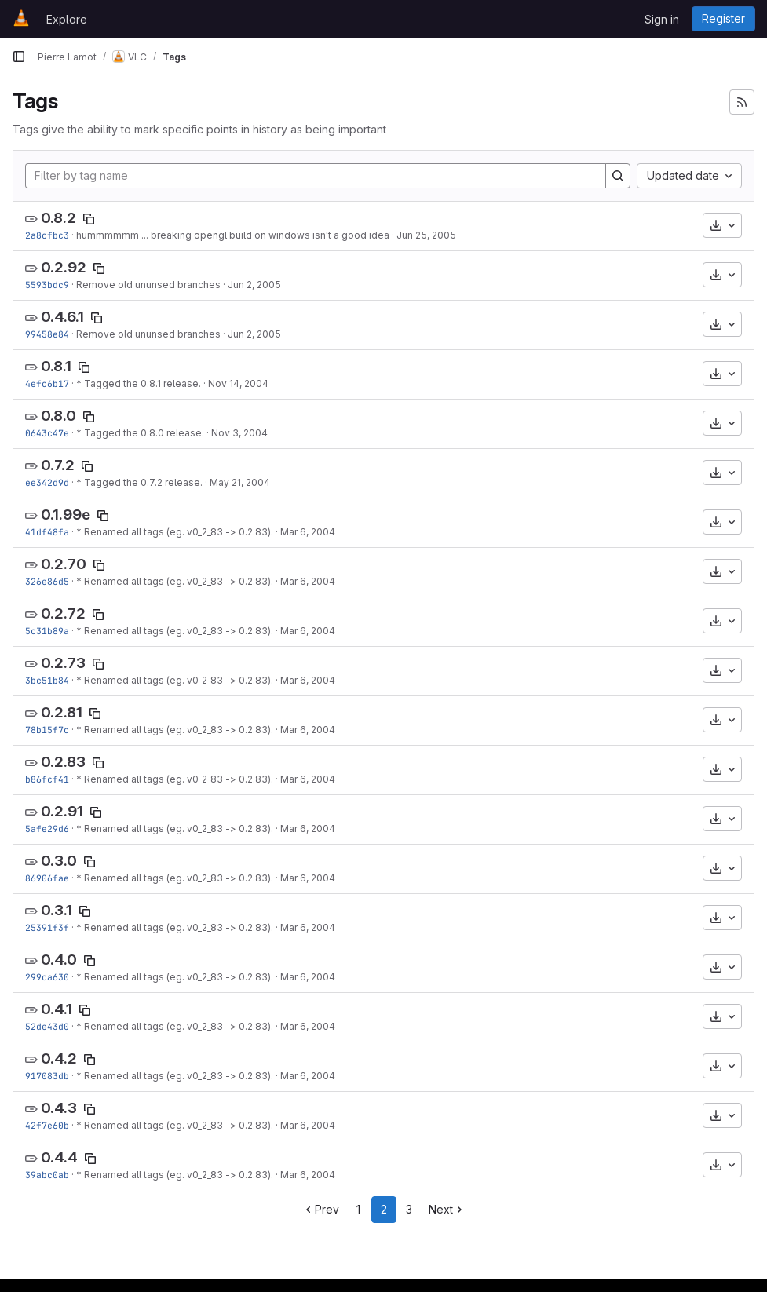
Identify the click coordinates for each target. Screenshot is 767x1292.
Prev (320, 1209)
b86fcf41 (47, 779)
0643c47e (47, 433)
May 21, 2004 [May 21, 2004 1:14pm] (240, 482)
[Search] (617, 175)
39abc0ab (47, 1175)
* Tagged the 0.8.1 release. (138, 383)
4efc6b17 (47, 383)
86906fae (47, 878)
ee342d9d (47, 482)
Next (447, 1209)
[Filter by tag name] (315, 175)
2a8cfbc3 (47, 235)
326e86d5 (47, 581)
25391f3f (47, 927)
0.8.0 (58, 416)
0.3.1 (56, 910)
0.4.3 (59, 1108)
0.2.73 (63, 663)
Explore (66, 19)
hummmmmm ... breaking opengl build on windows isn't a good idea (232, 235)
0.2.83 (63, 762)
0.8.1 (56, 366)
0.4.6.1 (62, 317)
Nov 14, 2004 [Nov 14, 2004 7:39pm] (238, 383)
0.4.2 (59, 1058)
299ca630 (47, 977)
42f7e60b (47, 1125)
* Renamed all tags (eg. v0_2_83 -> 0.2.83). (174, 532)
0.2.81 (61, 712)
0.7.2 (58, 465)
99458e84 (47, 334)
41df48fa (47, 532)
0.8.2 (58, 218)
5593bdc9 (47, 284)
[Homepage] (21, 18)
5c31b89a (47, 631)
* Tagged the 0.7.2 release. (139, 482)
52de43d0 (47, 1026)
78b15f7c (47, 729)
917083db (47, 1076)
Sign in (662, 19)
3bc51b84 (47, 680)
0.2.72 (63, 613)
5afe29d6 (47, 828)
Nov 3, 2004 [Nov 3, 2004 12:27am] (239, 433)
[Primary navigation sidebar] (18, 56)
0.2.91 (62, 811)
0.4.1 (56, 1009)
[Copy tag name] (88, 219)
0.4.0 (59, 960)
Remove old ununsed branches (148, 284)
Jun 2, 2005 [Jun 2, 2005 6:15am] (254, 284)
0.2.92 (63, 267)
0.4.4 (59, 1157)
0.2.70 (63, 564)
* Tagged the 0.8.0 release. (140, 433)
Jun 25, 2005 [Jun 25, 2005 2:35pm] (426, 235)
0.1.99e (65, 514)
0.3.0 (59, 861)
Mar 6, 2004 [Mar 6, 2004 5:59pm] (307, 532)
